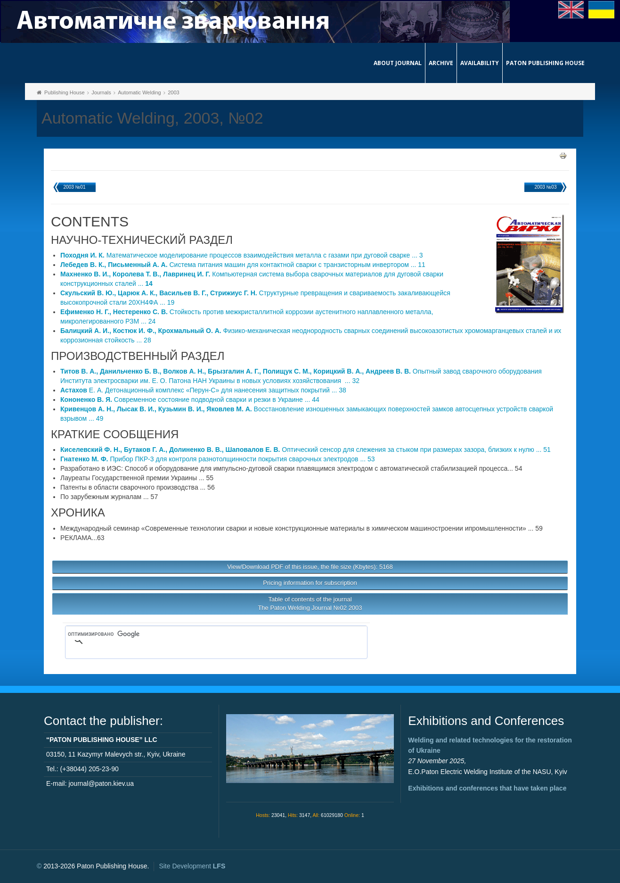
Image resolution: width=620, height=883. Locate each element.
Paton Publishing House (545, 63)
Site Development (192, 866)
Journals (101, 92)
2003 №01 (75, 187)
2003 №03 (546, 187)
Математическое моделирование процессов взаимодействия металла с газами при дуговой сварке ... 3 (241, 255)
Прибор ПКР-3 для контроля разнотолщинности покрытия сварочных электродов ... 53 (217, 459)
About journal (398, 63)
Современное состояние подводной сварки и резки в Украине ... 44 (189, 399)
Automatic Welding (139, 92)
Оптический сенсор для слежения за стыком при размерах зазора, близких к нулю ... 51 (305, 449)
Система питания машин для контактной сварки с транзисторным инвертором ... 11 (242, 264)
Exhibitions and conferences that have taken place (487, 788)
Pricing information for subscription (310, 582)
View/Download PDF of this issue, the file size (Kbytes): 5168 (310, 566)
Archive (441, 63)
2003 (173, 92)
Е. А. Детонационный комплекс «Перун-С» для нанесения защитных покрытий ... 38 (203, 390)
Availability (479, 63)
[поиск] (202, 634)
